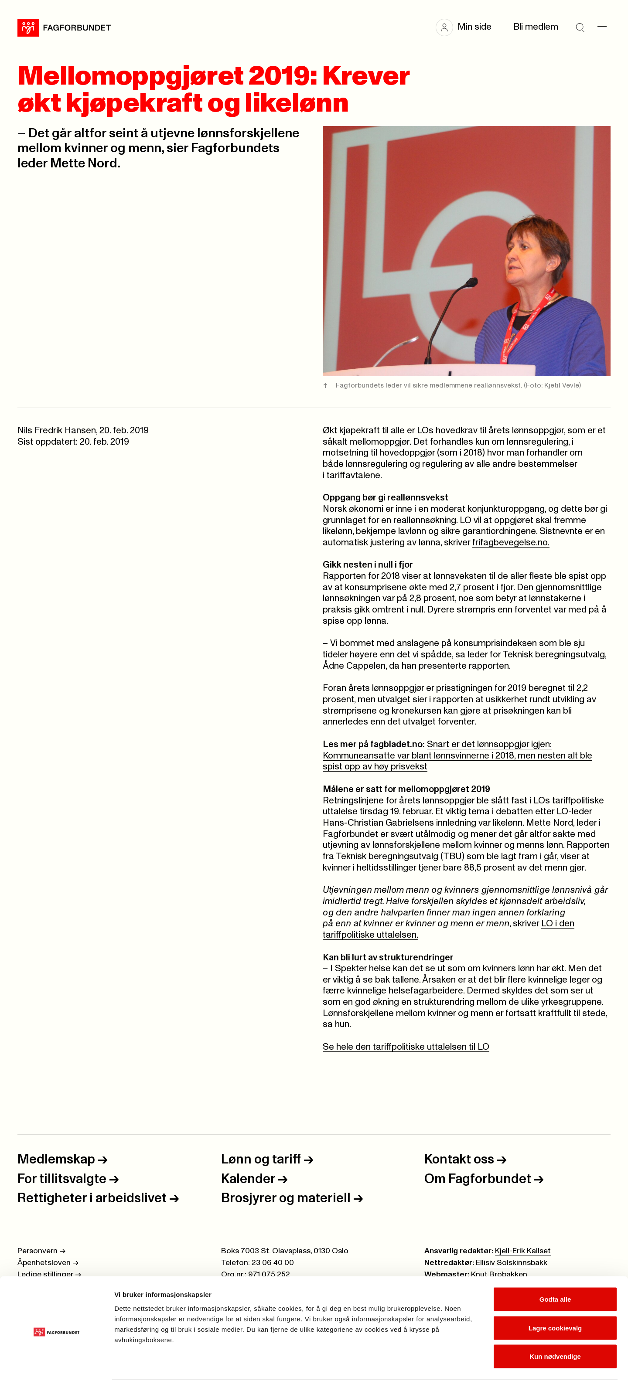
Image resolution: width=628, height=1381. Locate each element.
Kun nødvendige (555, 1323)
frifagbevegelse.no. (511, 542)
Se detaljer (469, 1363)
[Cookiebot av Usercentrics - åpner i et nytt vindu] (56, 1364)
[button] (468, 27)
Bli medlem (535, 27)
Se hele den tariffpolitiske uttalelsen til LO (406, 1047)
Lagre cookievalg (555, 1295)
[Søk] (580, 27)
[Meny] (602, 27)
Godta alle (555, 1266)
